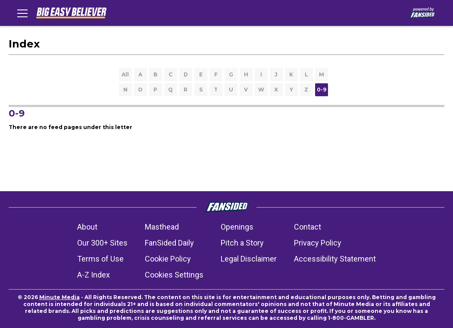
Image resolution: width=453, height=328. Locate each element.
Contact (307, 226)
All (125, 74)
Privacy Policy (317, 242)
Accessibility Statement (335, 258)
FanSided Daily (169, 242)
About (87, 226)
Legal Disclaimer (249, 258)
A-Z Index (93, 274)
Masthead (162, 226)
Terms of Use (100, 258)
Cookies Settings (174, 274)
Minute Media (59, 297)
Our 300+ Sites (102, 242)
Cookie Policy (168, 258)
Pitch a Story (242, 242)
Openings (237, 226)
